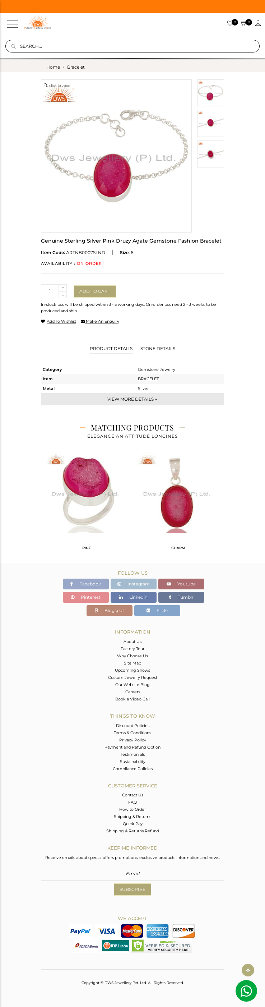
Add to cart (94, 291)
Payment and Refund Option (132, 747)
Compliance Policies (133, 768)
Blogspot (109, 610)
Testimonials (133, 754)
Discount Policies (132, 725)
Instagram (133, 584)
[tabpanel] (86, 504)
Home (53, 67)
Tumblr (181, 597)
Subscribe (132, 889)
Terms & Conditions (132, 732)
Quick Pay (133, 823)
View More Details (132, 399)
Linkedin (133, 597)
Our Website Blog (132, 684)
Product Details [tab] (111, 348)
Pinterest (86, 597)
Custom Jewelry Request (132, 677)
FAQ (132, 802)
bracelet (76, 67)
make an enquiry (100, 321)
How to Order (132, 809)
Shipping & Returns (132, 816)
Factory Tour (132, 648)
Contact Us (132, 794)
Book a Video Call (132, 699)
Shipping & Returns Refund (132, 830)
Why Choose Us (132, 655)
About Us (132, 641)
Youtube (181, 584)
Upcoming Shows (132, 670)
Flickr (157, 610)
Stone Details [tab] (157, 348)
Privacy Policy (132, 739)
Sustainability (132, 761)
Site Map (132, 663)
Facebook (85, 584)
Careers (132, 691)
